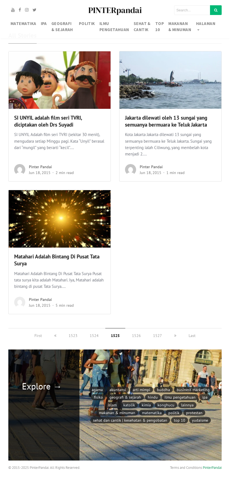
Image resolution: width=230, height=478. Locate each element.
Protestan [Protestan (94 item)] (194, 412)
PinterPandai (212, 467)
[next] (175, 335)
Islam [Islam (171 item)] (112, 404)
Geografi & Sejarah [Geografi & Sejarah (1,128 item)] (125, 397)
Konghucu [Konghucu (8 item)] (166, 404)
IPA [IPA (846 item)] (205, 397)
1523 (73, 335)
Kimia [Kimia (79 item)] (146, 404)
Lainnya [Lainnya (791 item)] (187, 404)
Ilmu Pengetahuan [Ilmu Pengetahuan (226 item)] (180, 397)
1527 (157, 335)
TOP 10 (159, 26)
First (38, 335)
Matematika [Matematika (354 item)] (152, 412)
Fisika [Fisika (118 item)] (98, 397)
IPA (44, 23)
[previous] (55, 335)
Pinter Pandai (40, 166)
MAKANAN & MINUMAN (179, 26)
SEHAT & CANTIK (142, 26)
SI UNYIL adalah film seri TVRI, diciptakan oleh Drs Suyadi (48, 121)
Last (192, 335)
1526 (136, 335)
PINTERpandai (115, 10)
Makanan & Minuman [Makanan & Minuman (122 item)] (117, 412)
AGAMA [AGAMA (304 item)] (97, 389)
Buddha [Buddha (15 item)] (163, 389)
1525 (115, 335)
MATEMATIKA (23, 23)
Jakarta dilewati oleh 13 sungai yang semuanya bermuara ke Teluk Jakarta (166, 121)
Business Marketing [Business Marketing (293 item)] (193, 389)
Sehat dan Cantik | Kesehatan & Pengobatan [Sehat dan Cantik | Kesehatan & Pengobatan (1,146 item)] (130, 420)
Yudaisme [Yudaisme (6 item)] (200, 420)
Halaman (205, 23)
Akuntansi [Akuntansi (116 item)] (117, 389)
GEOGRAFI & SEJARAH (62, 26)
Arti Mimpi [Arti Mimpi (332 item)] (141, 389)
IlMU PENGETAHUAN (114, 26)
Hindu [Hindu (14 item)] (153, 397)
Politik (87, 23)
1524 (94, 335)
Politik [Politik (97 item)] (173, 412)
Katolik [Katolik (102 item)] (129, 404)
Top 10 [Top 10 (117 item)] (179, 420)
